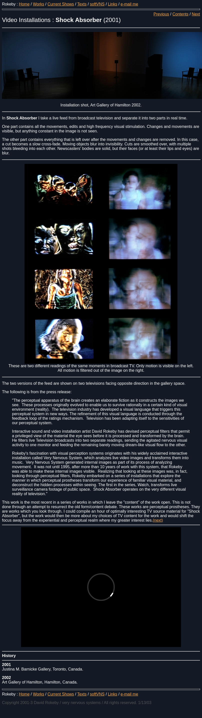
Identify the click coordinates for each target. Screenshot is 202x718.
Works (38, 4)
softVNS (97, 4)
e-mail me (129, 4)
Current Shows (61, 4)
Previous (161, 14)
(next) (158, 520)
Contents (180, 14)
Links (112, 4)
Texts (81, 4)
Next (196, 14)
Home (24, 4)
